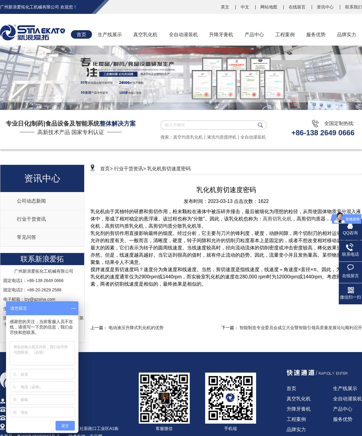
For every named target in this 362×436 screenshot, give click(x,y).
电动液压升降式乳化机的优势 (136, 327)
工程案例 (296, 419)
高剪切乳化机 (277, 218)
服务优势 (342, 419)
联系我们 (353, 7)
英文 (225, 7)
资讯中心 (326, 7)
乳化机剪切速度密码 (169, 168)
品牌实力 (296, 429)
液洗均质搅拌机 (222, 137)
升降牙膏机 (299, 409)
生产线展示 (345, 388)
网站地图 (269, 7)
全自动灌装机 (253, 137)
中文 (245, 7)
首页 (291, 388)
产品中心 (342, 409)
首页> (106, 168)
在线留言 (298, 7)
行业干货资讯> (130, 168)
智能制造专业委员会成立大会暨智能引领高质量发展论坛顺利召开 (301, 327)
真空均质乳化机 (188, 137)
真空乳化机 (299, 398)
